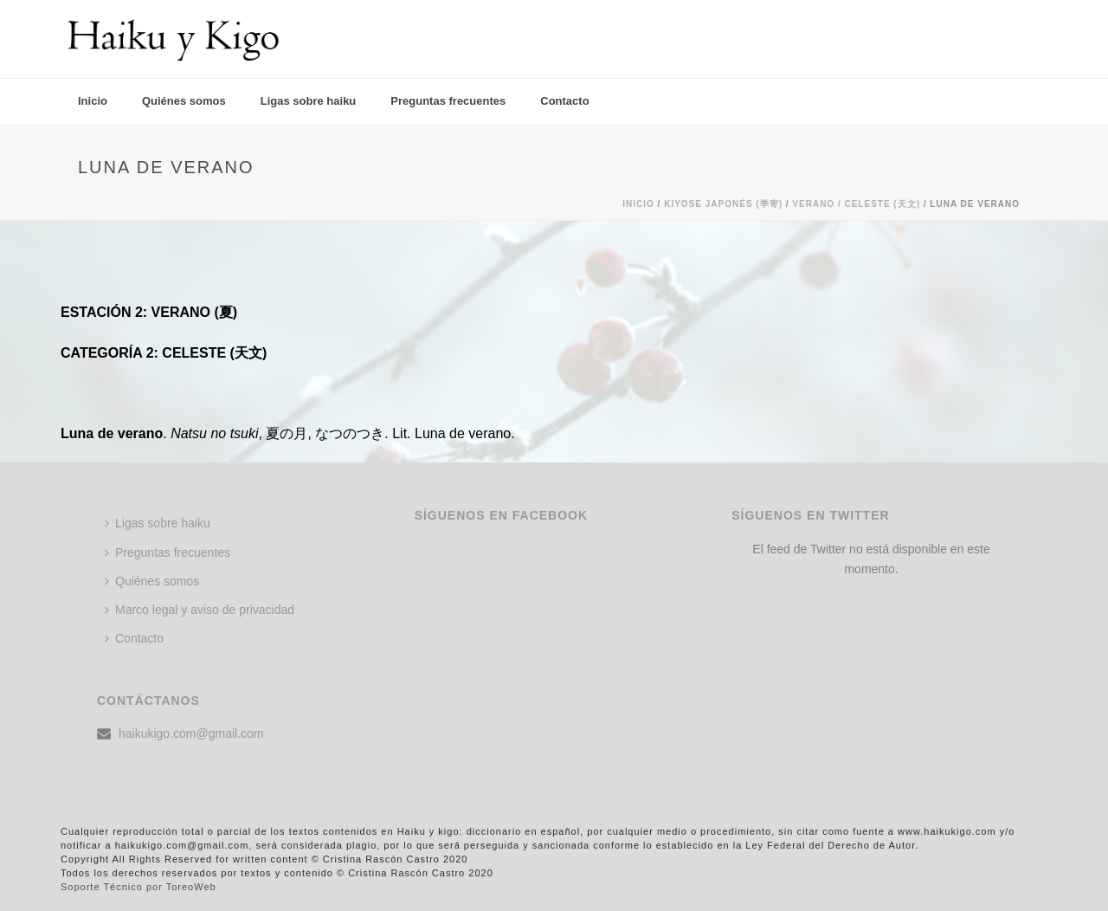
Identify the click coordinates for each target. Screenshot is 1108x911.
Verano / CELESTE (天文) (856, 204)
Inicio (92, 100)
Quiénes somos (184, 100)
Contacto (564, 100)
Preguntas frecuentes (448, 100)
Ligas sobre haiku (309, 100)
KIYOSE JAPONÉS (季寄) (723, 204)
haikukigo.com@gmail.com (191, 733)
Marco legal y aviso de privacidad (199, 610)
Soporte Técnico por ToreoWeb (138, 887)
